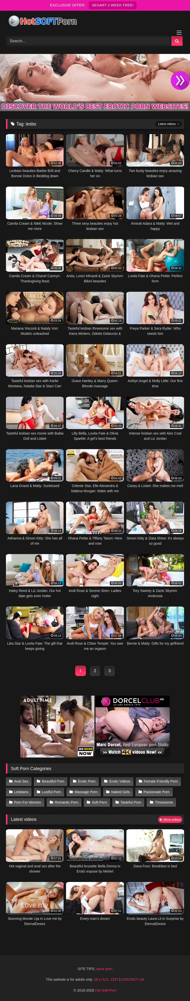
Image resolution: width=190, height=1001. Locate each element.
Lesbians (21, 792)
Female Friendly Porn (161, 781)
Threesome (164, 802)
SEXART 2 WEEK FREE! (113, 5)
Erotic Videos (119, 781)
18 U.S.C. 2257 (106, 979)
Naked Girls (120, 792)
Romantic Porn (66, 802)
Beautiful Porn (53, 781)
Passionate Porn (156, 792)
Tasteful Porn (130, 802)
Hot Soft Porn (106, 990)
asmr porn (104, 969)
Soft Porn (99, 802)
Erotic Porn (86, 781)
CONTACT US (132, 979)
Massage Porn (86, 792)
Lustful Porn (51, 792)
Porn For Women (27, 802)
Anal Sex (21, 781)
